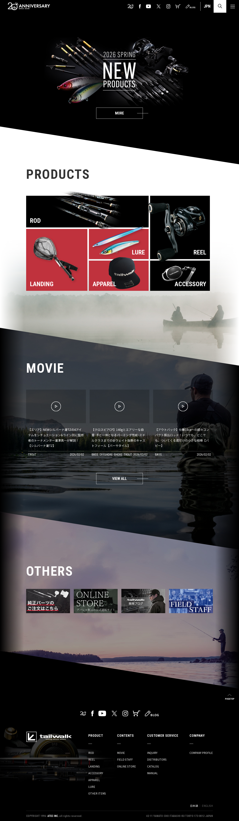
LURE (91, 787)
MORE (119, 113)
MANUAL (152, 773)
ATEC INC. (53, 815)
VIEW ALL (119, 478)
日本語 (194, 806)
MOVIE (121, 753)
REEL (91, 759)
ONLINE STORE (126, 766)
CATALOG (153, 766)
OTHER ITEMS (97, 793)
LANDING (94, 766)
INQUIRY (152, 753)
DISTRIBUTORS (157, 759)
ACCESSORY (95, 773)
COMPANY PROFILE (201, 753)
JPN (207, 6)
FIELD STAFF (125, 759)
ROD (91, 753)
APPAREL (94, 780)
